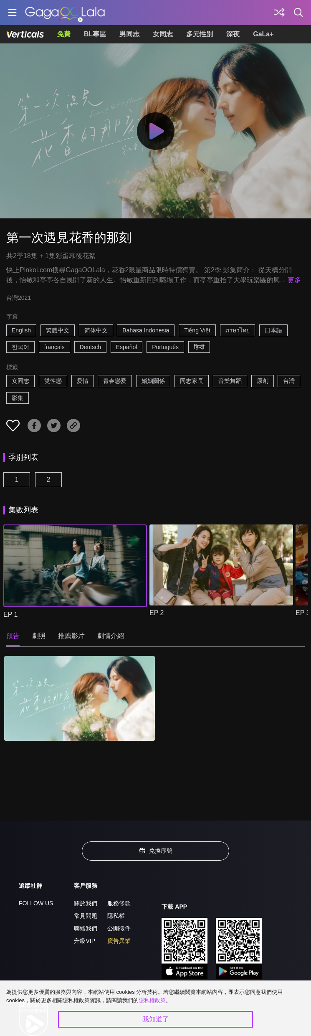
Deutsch (90, 347)
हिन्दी (199, 347)
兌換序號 (156, 850)
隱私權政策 (152, 1000)
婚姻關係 (153, 380)
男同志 (129, 34)
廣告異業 (119, 940)
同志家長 (191, 380)
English (21, 330)
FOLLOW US (36, 903)
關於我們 (85, 903)
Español (126, 347)
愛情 (82, 380)
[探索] (279, 12)
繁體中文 (57, 330)
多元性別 (199, 34)
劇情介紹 (110, 635)
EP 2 (156, 612)
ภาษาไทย (237, 330)
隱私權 (116, 915)
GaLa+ (263, 34)
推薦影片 (71, 635)
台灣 (289, 380)
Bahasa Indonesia (145, 330)
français (54, 347)
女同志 (163, 34)
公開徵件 (119, 928)
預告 (13, 635)
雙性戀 (53, 380)
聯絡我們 (85, 928)
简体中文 (96, 330)
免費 (64, 34)
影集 (17, 398)
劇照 (39, 635)
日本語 (273, 330)
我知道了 (155, 1019)
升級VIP (84, 940)
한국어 (20, 347)
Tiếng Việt (197, 330)
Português (165, 347)
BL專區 (95, 34)
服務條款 (119, 903)
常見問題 (85, 915)
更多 (294, 280)
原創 (262, 380)
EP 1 (10, 614)
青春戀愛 (114, 380)
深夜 (233, 34)
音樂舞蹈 (230, 380)
